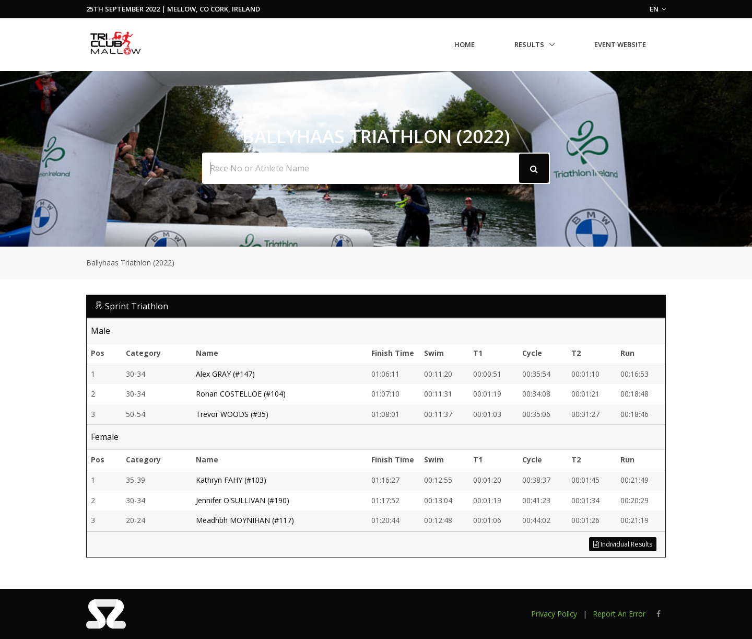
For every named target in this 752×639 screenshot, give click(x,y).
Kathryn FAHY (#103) (231, 480)
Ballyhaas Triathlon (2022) (130, 263)
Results (529, 44)
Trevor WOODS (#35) (232, 414)
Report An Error (619, 614)
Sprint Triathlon (136, 306)
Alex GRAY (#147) (225, 374)
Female (105, 437)
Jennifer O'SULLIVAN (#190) (242, 500)
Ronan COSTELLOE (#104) (241, 394)
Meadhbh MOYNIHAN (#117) (245, 520)
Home (464, 44)
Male (100, 330)
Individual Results (622, 544)
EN (658, 9)
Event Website (620, 44)
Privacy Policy (554, 614)
